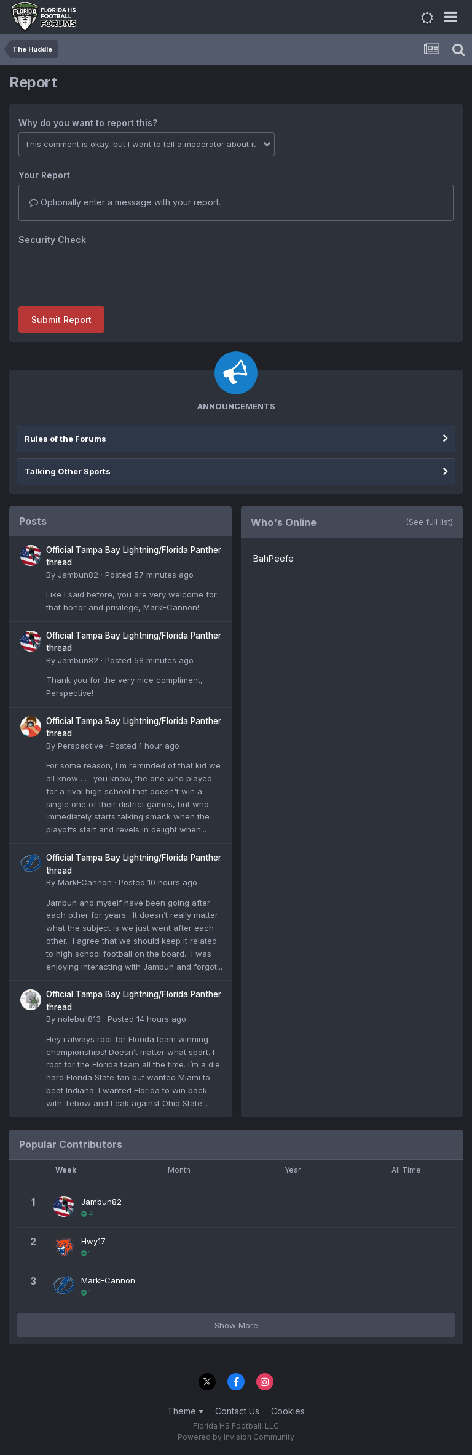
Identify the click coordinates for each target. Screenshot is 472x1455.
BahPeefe (273, 558)
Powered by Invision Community (236, 1436)
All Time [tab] (406, 1169)
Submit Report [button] (61, 319)
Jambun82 (78, 575)
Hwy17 (93, 1241)
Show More (236, 1325)
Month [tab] (179, 1169)
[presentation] (111, 273)
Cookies (288, 1411)
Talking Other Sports (68, 471)
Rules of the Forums (65, 439)
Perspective (80, 746)
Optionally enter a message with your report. (125, 202)
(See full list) (429, 522)
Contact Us (237, 1411)
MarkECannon (85, 882)
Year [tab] (293, 1169)
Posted (149, 575)
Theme (185, 1411)
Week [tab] (65, 1169)
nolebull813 (79, 1019)
